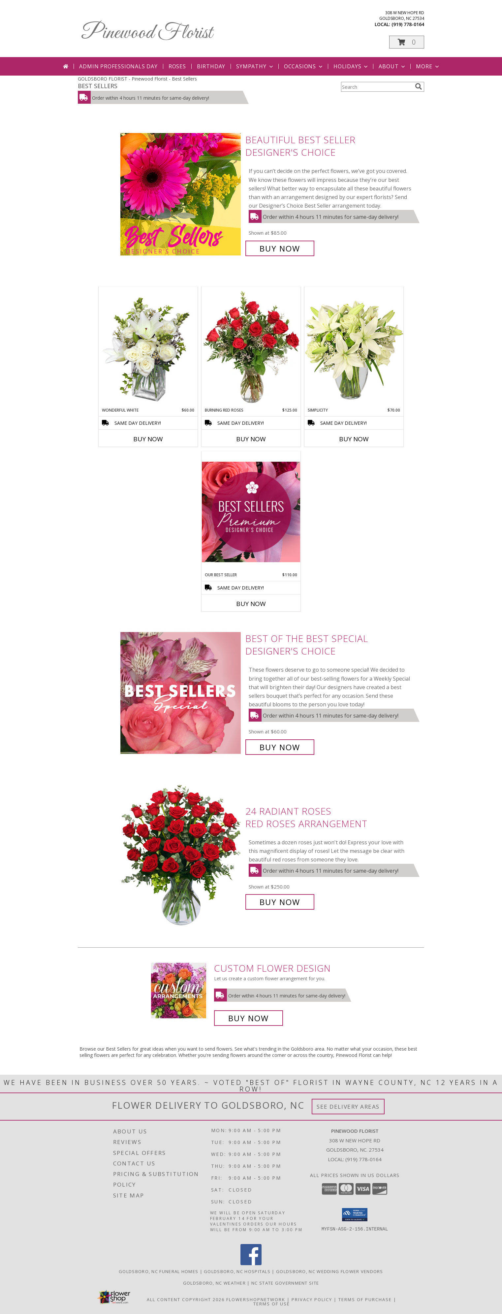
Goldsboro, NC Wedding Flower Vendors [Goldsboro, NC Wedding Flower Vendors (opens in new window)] (329, 1271)
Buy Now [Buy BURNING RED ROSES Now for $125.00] (251, 439)
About (392, 66)
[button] (406, 42)
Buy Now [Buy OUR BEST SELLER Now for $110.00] (251, 603)
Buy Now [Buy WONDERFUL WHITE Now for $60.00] (148, 439)
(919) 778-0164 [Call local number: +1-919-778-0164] (408, 24)
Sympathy (255, 66)
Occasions (304, 66)
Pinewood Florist (146, 33)
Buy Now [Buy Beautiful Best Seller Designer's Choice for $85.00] (280, 248)
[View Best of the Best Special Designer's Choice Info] (181, 693)
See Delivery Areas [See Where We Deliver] (348, 1106)
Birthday (211, 66)
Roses (177, 66)
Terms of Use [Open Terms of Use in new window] (271, 1304)
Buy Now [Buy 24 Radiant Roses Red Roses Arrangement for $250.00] (280, 901)
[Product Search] (376, 86)
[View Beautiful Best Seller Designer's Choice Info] (181, 194)
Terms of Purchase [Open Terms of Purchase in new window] (365, 1299)
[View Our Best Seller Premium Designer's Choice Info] (251, 512)
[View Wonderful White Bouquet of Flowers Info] (148, 347)
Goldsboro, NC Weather (214, 1283)
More (428, 66)
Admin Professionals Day (118, 66)
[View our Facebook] (251, 1263)
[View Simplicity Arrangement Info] (353, 347)
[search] (418, 86)
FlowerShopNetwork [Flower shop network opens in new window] (255, 1299)
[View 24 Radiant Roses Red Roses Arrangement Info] (181, 857)
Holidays (351, 66)
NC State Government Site (285, 1283)
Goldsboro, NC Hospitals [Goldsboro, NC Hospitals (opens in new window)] (237, 1271)
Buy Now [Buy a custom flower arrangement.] (248, 1018)
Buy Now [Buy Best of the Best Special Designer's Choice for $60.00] (280, 747)
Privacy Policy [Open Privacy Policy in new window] (312, 1299)
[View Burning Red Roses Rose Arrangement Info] (251, 347)
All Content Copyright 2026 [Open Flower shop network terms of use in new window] (186, 1299)
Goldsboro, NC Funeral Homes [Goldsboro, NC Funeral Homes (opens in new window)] (158, 1271)
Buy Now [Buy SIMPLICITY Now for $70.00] (354, 439)
